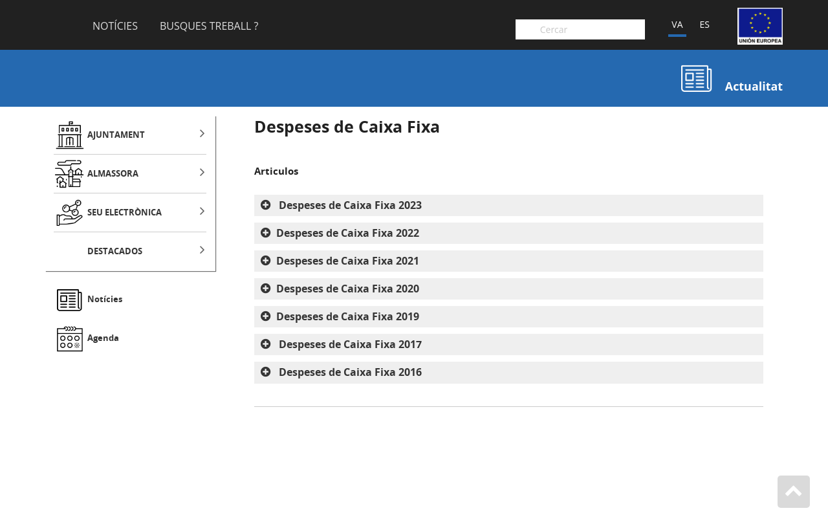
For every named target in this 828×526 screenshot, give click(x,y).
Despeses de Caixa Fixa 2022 (347, 233)
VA (676, 24)
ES (705, 24)
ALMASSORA (112, 173)
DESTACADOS (114, 251)
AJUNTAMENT (116, 134)
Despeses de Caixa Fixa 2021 (347, 261)
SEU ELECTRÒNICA (124, 212)
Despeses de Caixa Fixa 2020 (347, 288)
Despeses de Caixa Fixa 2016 (349, 372)
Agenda (103, 338)
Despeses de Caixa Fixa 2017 (349, 344)
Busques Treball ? (209, 27)
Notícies (115, 27)
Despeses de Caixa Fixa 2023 (349, 205)
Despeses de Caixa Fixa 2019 (347, 316)
